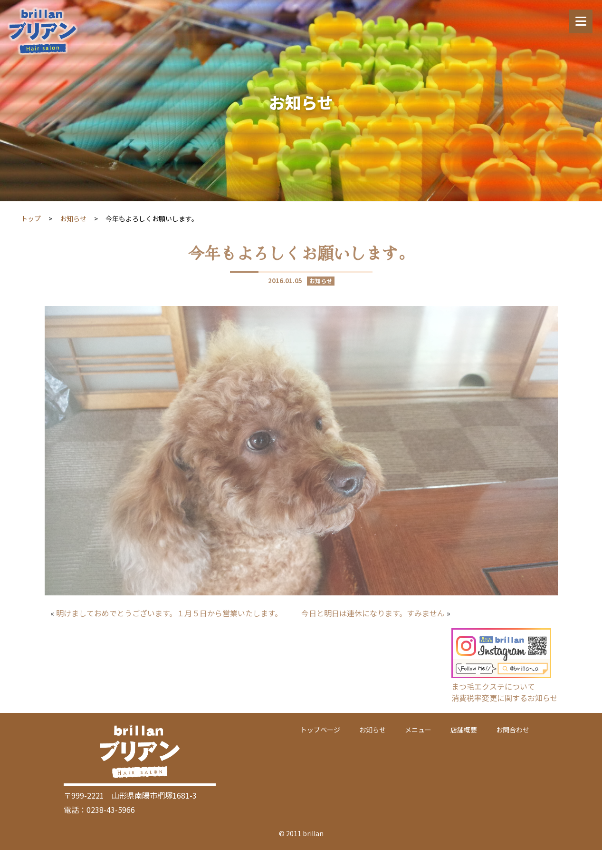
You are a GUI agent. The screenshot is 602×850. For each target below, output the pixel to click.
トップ (31, 218)
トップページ (320, 729)
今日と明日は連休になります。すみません (373, 613)
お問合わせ (512, 729)
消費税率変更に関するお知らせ (504, 697)
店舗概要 (463, 729)
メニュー (418, 729)
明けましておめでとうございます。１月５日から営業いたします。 (169, 613)
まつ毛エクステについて (493, 686)
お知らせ (73, 218)
